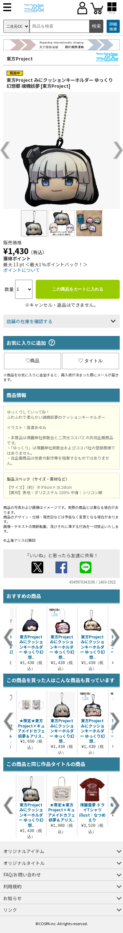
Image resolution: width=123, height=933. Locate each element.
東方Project (20, 58)
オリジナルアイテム (23, 851)
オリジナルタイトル (24, 863)
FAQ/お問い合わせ (22, 874)
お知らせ (12, 898)
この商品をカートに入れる (77, 289)
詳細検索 (113, 26)
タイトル (90, 360)
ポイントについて (21, 270)
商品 (32, 360)
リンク (10, 909)
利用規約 (12, 886)
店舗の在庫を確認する (29, 321)
